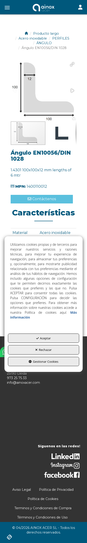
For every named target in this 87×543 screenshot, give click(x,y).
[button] (43, 8)
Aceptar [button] (43, 338)
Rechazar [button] (43, 350)
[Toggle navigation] (80, 8)
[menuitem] (21, 489)
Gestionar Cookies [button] (43, 361)
